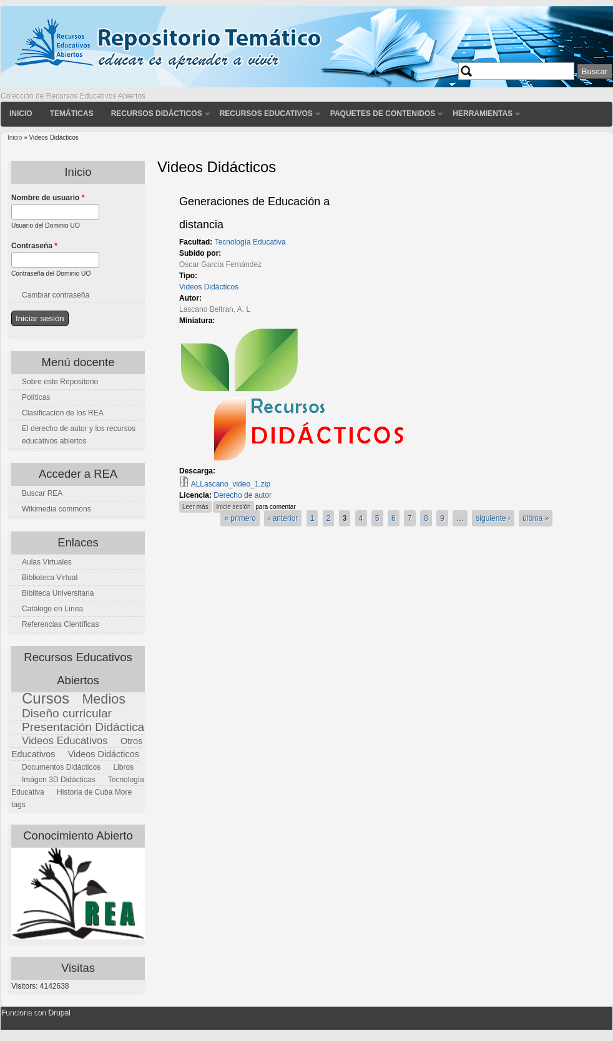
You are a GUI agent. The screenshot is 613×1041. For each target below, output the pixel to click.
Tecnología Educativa (250, 242)
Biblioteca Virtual (49, 577)
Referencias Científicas (60, 624)
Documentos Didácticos (61, 767)
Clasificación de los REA (63, 413)
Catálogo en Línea (52, 608)
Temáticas (72, 113)
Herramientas (482, 113)
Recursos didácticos (156, 113)
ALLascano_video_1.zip (230, 484)
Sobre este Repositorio (60, 381)
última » (535, 518)
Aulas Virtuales (47, 562)
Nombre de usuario (47, 197)
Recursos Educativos (266, 113)
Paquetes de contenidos (382, 113)
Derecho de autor (242, 495)
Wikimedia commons (56, 509)
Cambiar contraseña (55, 295)
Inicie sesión (233, 506)
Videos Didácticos (208, 287)
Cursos (45, 698)
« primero (240, 518)
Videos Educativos (65, 741)
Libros (123, 767)
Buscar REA (42, 493)
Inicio (20, 113)
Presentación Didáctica (83, 727)
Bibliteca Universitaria (58, 593)
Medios (103, 699)
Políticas (36, 397)
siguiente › (493, 518)
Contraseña (34, 245)
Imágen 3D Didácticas (58, 779)
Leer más (197, 505)
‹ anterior (283, 518)
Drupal (58, 1012)
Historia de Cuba (84, 792)
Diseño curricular (67, 713)
